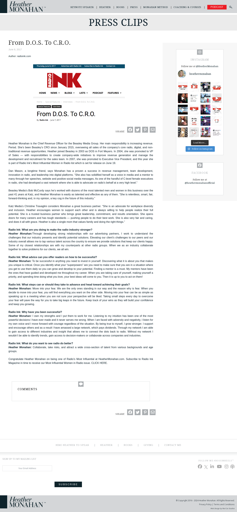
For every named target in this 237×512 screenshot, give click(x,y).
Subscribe (68, 484)
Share (120, 131)
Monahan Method (155, 7)
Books (120, 7)
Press (134, 7)
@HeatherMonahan (207, 66)
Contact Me (173, 445)
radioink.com (24, 56)
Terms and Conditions (224, 504)
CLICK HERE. (99, 363)
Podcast (217, 7)
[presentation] (27, 480)
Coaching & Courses (187, 7)
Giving (148, 445)
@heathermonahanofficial (200, 183)
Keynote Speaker (82, 7)
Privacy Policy (205, 504)
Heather (105, 7)
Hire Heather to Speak (72, 445)
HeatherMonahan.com (111, 359)
